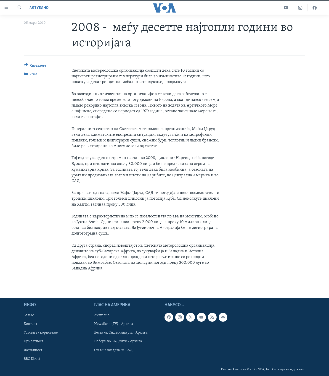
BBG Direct (32, 358)
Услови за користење (41, 332)
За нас (29, 315)
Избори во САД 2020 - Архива (118, 341)
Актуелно (39, 8)
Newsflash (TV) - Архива (113, 324)
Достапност (33, 350)
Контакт (30, 324)
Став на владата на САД (113, 350)
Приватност (33, 341)
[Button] (35, 66)
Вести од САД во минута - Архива (121, 332)
